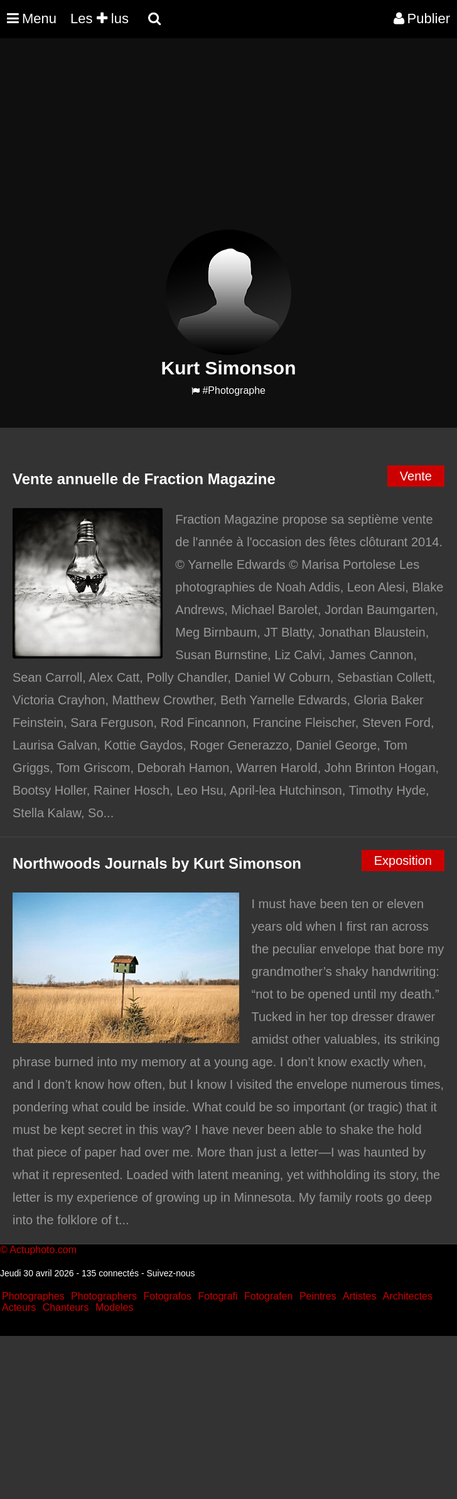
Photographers (104, 1296)
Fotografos (167, 1296)
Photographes (33, 1296)
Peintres (317, 1296)
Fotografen (268, 1296)
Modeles (114, 1307)
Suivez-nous (170, 1273)
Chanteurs (66, 1307)
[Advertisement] (228, 142)
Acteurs (19, 1307)
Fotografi (217, 1296)
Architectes (408, 1296)
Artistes (359, 1296)
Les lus (99, 18)
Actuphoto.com (43, 1249)
